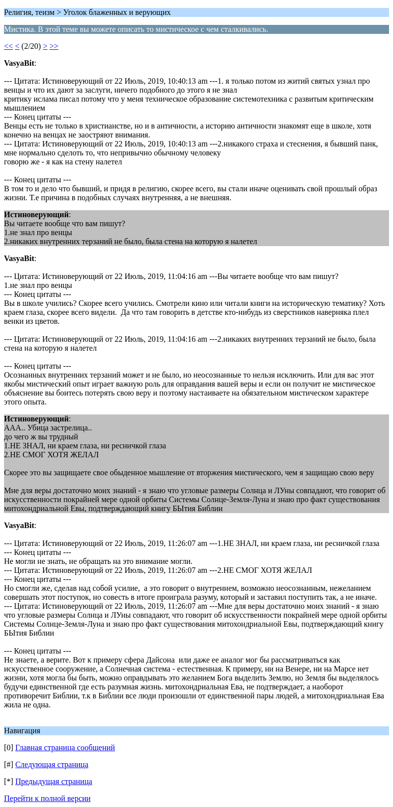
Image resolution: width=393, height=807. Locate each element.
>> (53, 46)
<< (8, 46)
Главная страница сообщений (65, 747)
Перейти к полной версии (47, 798)
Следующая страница (52, 764)
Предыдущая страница (53, 781)
